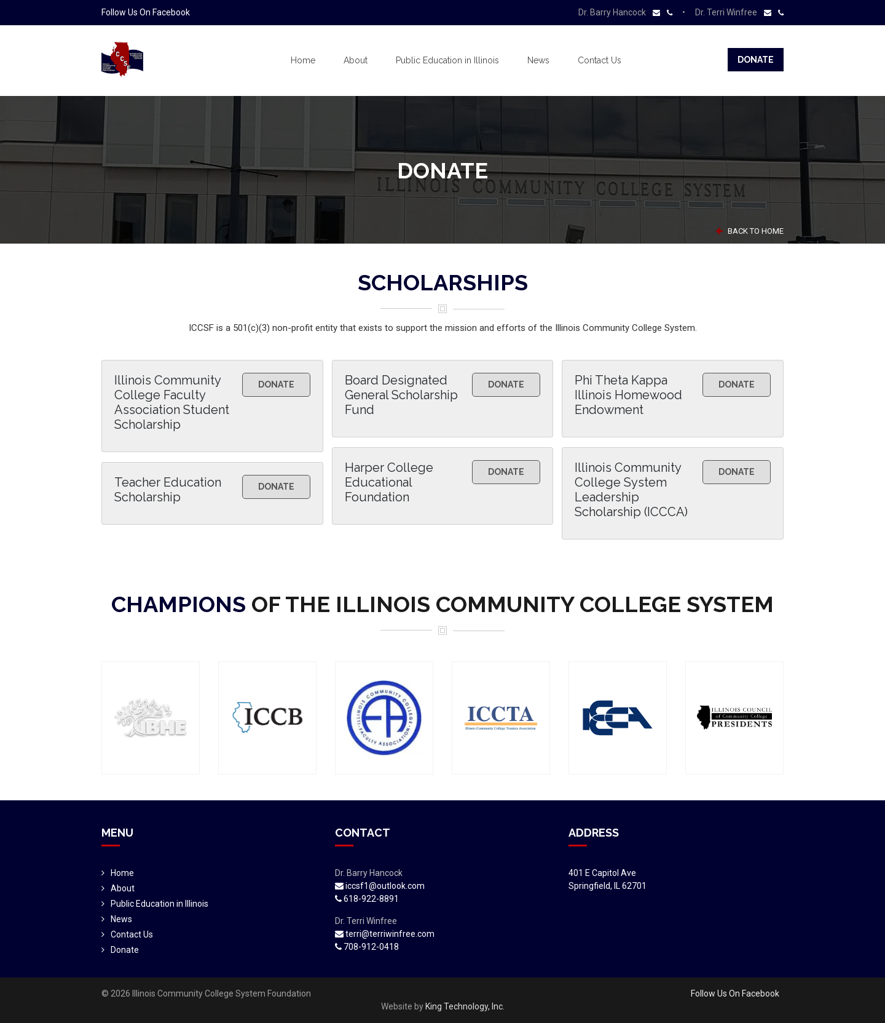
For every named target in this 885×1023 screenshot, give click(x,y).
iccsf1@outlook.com (380, 886)
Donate (756, 60)
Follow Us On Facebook (145, 12)
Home (303, 60)
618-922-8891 (367, 899)
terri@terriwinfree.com (385, 934)
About (356, 60)
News (538, 60)
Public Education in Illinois (447, 60)
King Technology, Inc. (465, 1006)
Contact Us (599, 60)
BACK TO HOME (750, 231)
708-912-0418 (367, 947)
